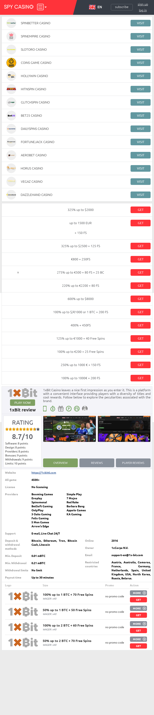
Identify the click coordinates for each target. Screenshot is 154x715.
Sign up (143, 4)
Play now (22, 402)
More (137, 593)
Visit (140, 23)
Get (141, 210)
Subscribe (122, 7)
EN (95, 7)
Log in (143, 10)
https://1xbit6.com (43, 472)
